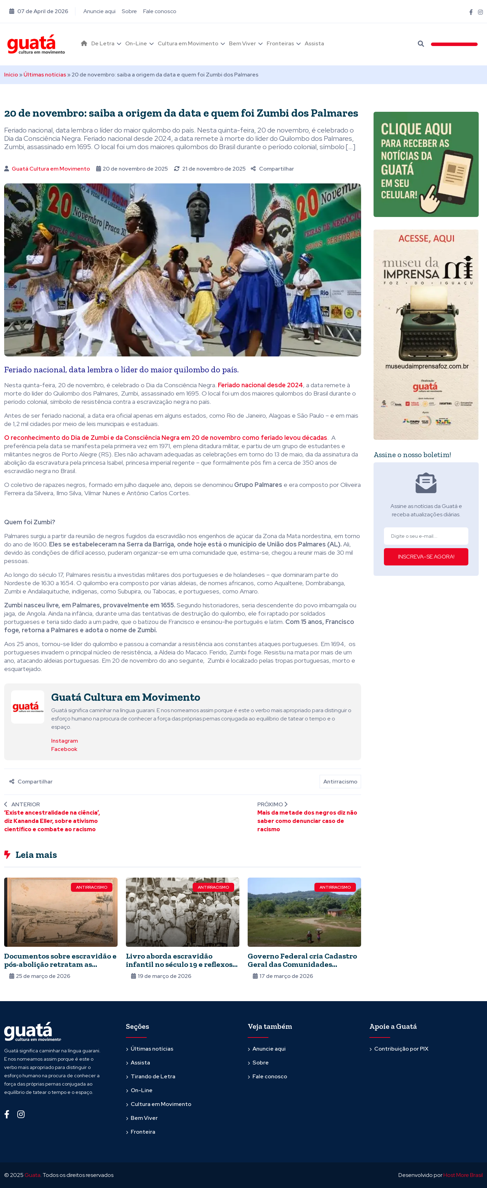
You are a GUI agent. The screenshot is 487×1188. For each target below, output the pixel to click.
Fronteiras (280, 43)
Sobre (129, 11)
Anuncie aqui (99, 11)
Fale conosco (159, 11)
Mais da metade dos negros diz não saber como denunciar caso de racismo (307, 821)
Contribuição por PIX (401, 1048)
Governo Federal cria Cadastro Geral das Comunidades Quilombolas (302, 964)
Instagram (64, 740)
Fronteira (143, 1131)
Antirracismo (340, 781)
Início (11, 74)
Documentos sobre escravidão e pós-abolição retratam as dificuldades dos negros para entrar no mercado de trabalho (60, 968)
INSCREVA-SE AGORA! (426, 556)
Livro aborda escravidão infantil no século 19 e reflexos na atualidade (179, 964)
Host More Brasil (463, 1175)
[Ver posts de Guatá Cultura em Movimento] (27, 706)
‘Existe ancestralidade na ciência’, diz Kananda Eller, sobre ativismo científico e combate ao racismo (52, 821)
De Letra (102, 43)
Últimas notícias (45, 74)
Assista (314, 43)
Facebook (64, 749)
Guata (32, 1175)
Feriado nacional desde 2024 (260, 385)
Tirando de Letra (153, 1076)
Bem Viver (242, 43)
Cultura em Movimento (188, 43)
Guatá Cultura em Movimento (51, 168)
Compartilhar (272, 168)
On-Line (136, 43)
